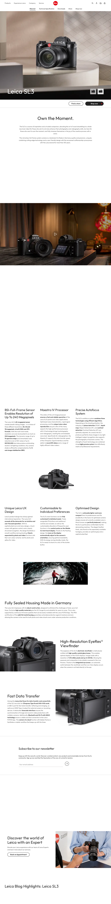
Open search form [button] (93, 3)
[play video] (55, 234)
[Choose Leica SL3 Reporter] (101, 91)
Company (32, 3)
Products (8, 3)
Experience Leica (20, 3)
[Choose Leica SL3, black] (93, 91)
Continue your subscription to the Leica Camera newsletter (67, 764)
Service (41, 3)
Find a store (101, 3)
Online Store (105, 3)
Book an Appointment (18, 854)
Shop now (94, 104)
